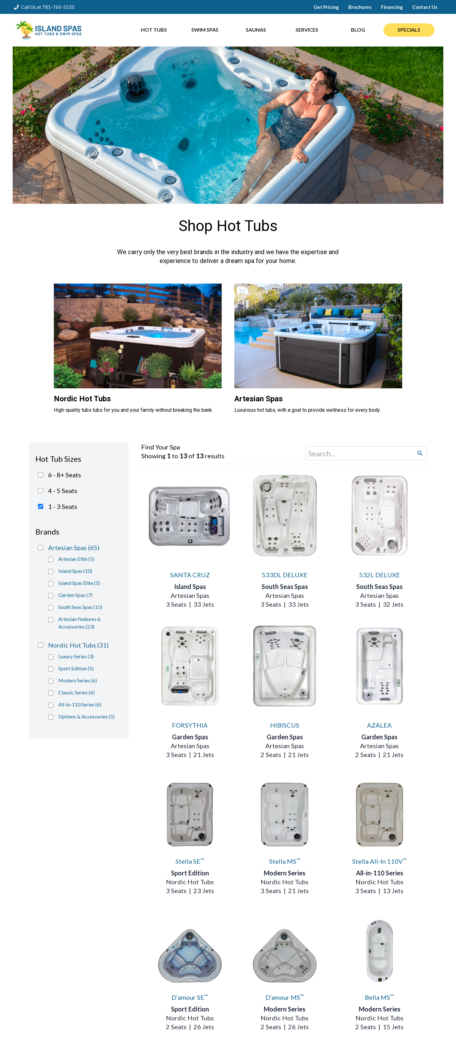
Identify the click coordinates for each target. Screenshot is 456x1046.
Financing (392, 7)
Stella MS (284, 861)
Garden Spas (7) (75, 595)
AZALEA (379, 725)
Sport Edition (190, 873)
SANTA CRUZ (190, 575)
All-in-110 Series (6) (79, 704)
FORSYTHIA (190, 725)
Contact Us (424, 7)
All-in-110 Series (379, 873)
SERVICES (306, 30)
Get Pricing (326, 7)
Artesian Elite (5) (76, 559)
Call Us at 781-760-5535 (47, 7)
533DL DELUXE (284, 575)
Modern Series (284, 873)
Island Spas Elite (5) (79, 583)
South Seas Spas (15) (80, 607)
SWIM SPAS (204, 30)
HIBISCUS (284, 725)
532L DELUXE (379, 575)
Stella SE (189, 861)
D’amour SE (190, 997)
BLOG (358, 30)
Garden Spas (190, 737)
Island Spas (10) (75, 571)
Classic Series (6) (76, 692)
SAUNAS (256, 30)
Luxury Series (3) (76, 656)
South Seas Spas (285, 586)
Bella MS (379, 997)
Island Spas (190, 586)
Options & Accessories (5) (86, 716)
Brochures (359, 7)
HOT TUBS (154, 30)
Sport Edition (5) (76, 668)
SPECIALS (408, 30)
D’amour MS (284, 997)
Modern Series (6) (77, 680)
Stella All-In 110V (379, 861)
